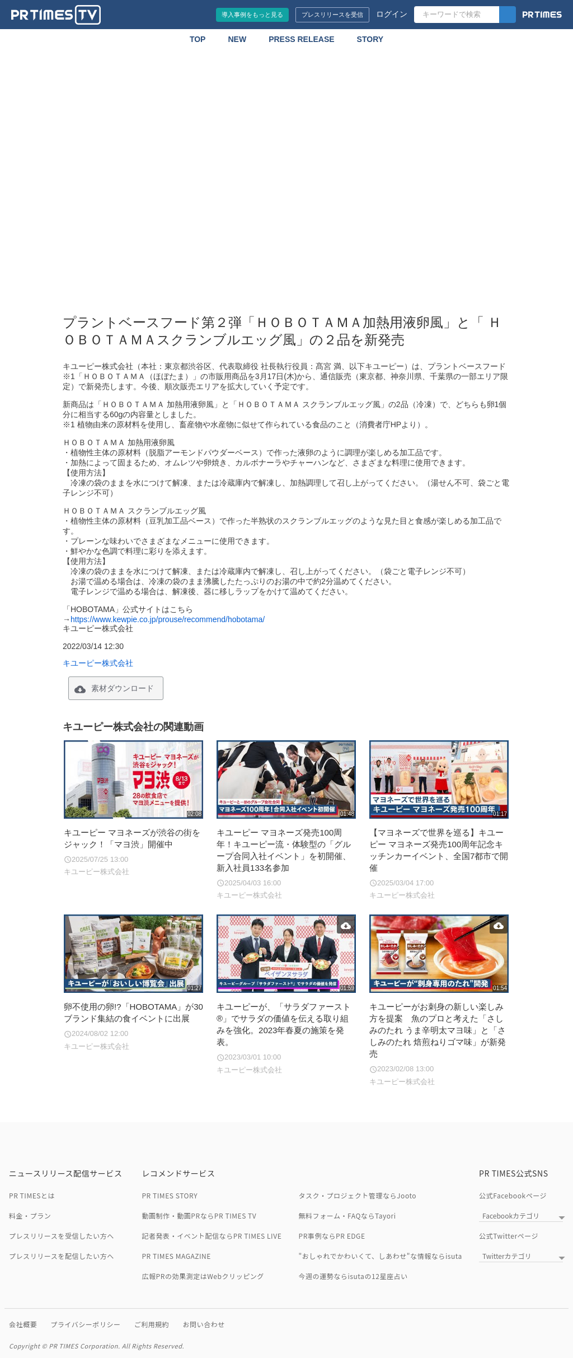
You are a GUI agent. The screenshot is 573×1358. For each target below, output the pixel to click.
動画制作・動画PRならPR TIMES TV (199, 1215)
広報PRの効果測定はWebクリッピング (203, 1276)
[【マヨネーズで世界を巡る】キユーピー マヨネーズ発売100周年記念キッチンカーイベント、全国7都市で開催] (439, 820)
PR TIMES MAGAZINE (176, 1256)
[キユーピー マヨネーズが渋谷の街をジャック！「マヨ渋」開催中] (133, 809)
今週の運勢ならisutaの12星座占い (353, 1276)
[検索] (507, 14)
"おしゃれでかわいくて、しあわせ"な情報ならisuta (380, 1256)
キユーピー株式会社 (98, 663)
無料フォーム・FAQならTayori (347, 1215)
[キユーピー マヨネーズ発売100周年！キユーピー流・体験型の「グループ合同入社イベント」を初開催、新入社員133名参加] (286, 820)
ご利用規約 (152, 1324)
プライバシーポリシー (85, 1324)
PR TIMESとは (32, 1195)
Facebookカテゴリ (510, 1215)
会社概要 (23, 1324)
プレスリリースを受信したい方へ (61, 1235)
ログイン (391, 14)
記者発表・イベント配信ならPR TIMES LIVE (211, 1235)
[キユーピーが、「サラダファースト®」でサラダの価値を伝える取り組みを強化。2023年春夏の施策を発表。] (286, 994)
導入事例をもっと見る (252, 14)
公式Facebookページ (513, 1195)
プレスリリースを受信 (332, 14)
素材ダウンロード (122, 688)
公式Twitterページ (508, 1235)
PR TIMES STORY (170, 1195)
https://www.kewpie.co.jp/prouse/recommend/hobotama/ (168, 619)
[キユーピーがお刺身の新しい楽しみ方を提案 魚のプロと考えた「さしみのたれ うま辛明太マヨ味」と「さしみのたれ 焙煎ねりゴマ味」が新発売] (439, 1000)
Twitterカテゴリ (506, 1256)
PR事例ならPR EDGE (332, 1235)
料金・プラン (30, 1215)
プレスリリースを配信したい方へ (61, 1256)
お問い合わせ (203, 1324)
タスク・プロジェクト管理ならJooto (358, 1195)
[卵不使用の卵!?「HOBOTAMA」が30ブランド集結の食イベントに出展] (133, 983)
